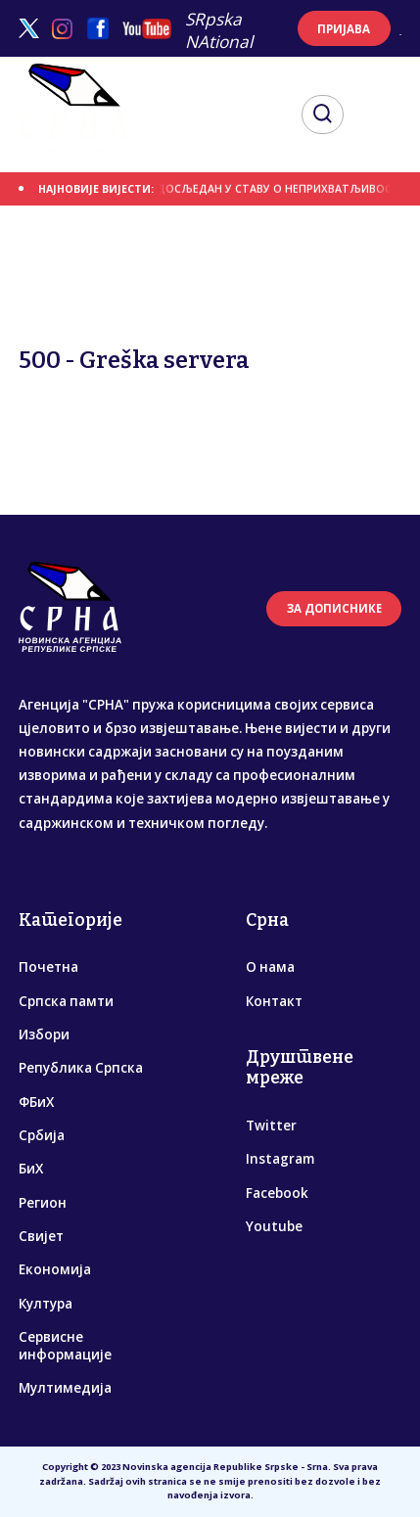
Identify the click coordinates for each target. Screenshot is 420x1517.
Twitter (271, 1125)
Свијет (41, 1236)
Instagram (280, 1159)
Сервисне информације (65, 1345)
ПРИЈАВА (343, 29)
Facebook (277, 1193)
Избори (44, 1034)
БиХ (31, 1168)
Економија (55, 1269)
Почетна (48, 967)
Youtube (274, 1226)
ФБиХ (36, 1102)
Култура (45, 1303)
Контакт (274, 1001)
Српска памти (66, 1001)
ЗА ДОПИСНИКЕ (334, 608)
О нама (270, 967)
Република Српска (81, 1068)
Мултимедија (65, 1388)
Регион (43, 1203)
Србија (42, 1135)
